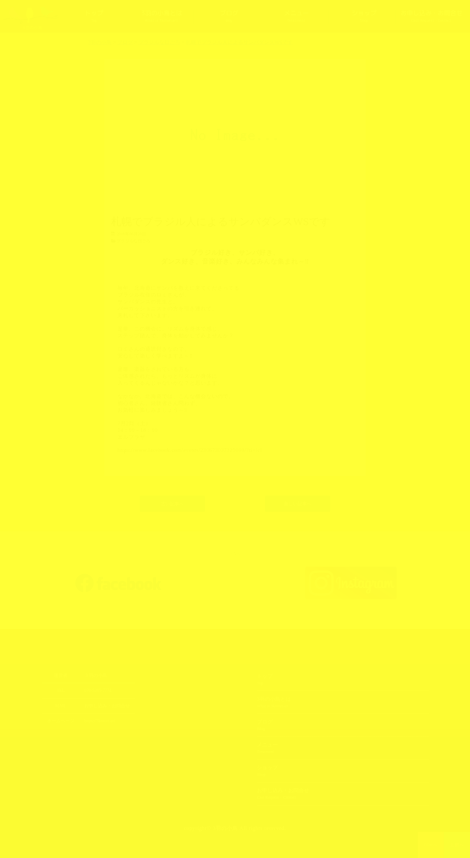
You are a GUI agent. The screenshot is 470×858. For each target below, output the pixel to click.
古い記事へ (172, 503)
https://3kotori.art (99, 720)
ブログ (229, 16)
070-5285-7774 (97, 690)
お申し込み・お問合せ (431, 16)
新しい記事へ (297, 503)
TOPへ (431, 845)
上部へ (457, 845)
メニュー (296, 16)
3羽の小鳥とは (161, 16)
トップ (94, 16)
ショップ (364, 16)
